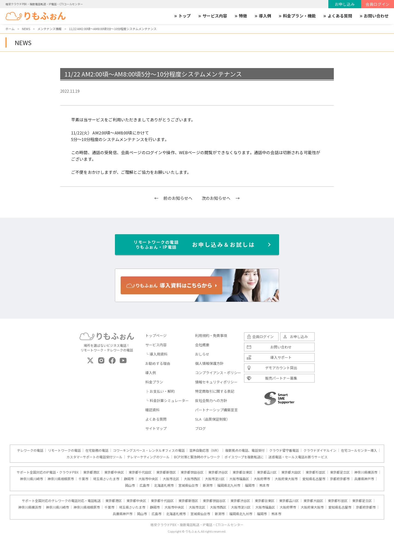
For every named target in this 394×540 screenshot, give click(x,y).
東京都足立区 (340, 472)
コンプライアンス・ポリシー (218, 372)
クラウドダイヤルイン (319, 450)
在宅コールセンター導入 (359, 450)
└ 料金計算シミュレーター (167, 400)
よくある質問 (337, 16)
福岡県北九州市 (228, 485)
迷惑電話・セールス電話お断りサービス (298, 457)
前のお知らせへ (177, 198)
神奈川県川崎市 (31, 478)
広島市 (144, 485)
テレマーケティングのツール (148, 457)
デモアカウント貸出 (281, 367)
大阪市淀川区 (215, 478)
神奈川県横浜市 (365, 472)
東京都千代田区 (140, 472)
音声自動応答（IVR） (205, 450)
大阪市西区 (192, 478)
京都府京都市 (340, 478)
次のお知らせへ (216, 198)
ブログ (200, 428)
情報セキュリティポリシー (216, 382)
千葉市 (83, 478)
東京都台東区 (242, 472)
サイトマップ (156, 428)
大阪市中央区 (148, 478)
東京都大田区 (291, 472)
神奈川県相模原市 (61, 478)
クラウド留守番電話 (284, 450)
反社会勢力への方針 (211, 400)
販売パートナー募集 (281, 378)
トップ (182, 16)
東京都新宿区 (166, 472)
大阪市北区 (171, 478)
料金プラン (154, 382)
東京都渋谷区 (218, 472)
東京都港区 (91, 472)
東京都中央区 (114, 472)
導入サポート (281, 357)
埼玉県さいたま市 (106, 478)
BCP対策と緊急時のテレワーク (197, 457)
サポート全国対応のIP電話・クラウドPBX (48, 472)
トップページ (156, 335)
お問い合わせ (374, 16)
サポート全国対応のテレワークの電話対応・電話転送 (61, 500)
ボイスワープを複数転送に (244, 457)
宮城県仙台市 (188, 485)
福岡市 (250, 485)
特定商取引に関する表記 (214, 391)
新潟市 (208, 485)
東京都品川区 (267, 472)
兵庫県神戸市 (364, 478)
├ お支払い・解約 (160, 391)
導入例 (262, 16)
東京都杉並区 (315, 472)
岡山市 (130, 485)
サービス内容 (212, 16)
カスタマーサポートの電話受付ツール (94, 457)
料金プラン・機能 (297, 16)
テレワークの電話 (30, 450)
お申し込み (345, 4)
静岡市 (129, 478)
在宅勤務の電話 (96, 450)
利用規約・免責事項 (211, 335)
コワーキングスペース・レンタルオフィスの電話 (149, 450)
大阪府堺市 (262, 478)
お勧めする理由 (157, 363)
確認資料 (152, 409)
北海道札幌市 (164, 485)
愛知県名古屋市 (313, 478)
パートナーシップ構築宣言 (216, 409)
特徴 (240, 16)
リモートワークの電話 (64, 450)
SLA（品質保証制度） (212, 419)
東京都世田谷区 (192, 472)
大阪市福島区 (239, 478)
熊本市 (264, 485)
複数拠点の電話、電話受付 (245, 450)
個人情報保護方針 (209, 363)
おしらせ (202, 354)
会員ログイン (378, 4)
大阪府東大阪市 (286, 478)
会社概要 (202, 344)
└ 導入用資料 (156, 354)
